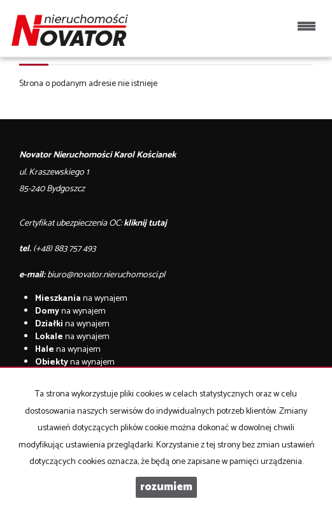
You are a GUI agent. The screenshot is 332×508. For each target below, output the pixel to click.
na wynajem (81, 298)
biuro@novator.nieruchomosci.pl (106, 275)
